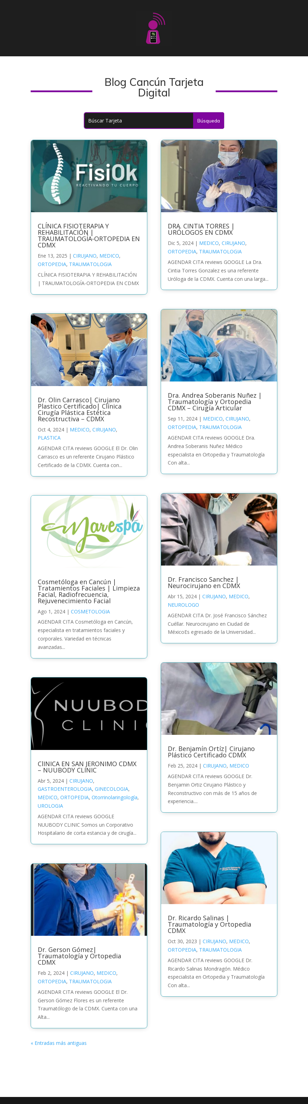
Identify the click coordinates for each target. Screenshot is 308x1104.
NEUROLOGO (183, 604)
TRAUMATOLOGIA (90, 264)
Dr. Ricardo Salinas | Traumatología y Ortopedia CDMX (209, 924)
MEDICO (109, 255)
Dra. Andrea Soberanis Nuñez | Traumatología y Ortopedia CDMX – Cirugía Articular (215, 401)
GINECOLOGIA (111, 789)
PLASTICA (49, 437)
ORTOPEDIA (52, 264)
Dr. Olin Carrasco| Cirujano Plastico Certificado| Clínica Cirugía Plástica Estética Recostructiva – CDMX (80, 409)
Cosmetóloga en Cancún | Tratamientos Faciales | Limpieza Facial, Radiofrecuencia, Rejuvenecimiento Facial (89, 591)
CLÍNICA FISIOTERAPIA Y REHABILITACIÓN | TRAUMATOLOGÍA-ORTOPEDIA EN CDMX (89, 235)
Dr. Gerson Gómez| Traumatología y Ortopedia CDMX (79, 955)
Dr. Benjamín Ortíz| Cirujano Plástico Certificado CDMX (211, 751)
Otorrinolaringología (114, 797)
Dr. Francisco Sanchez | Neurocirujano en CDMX (204, 582)
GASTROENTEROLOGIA (65, 789)
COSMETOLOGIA (90, 611)
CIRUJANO (85, 255)
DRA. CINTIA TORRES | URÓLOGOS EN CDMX (201, 229)
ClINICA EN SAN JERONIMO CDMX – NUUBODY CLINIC (87, 766)
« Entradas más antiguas (59, 1043)
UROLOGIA (50, 805)
